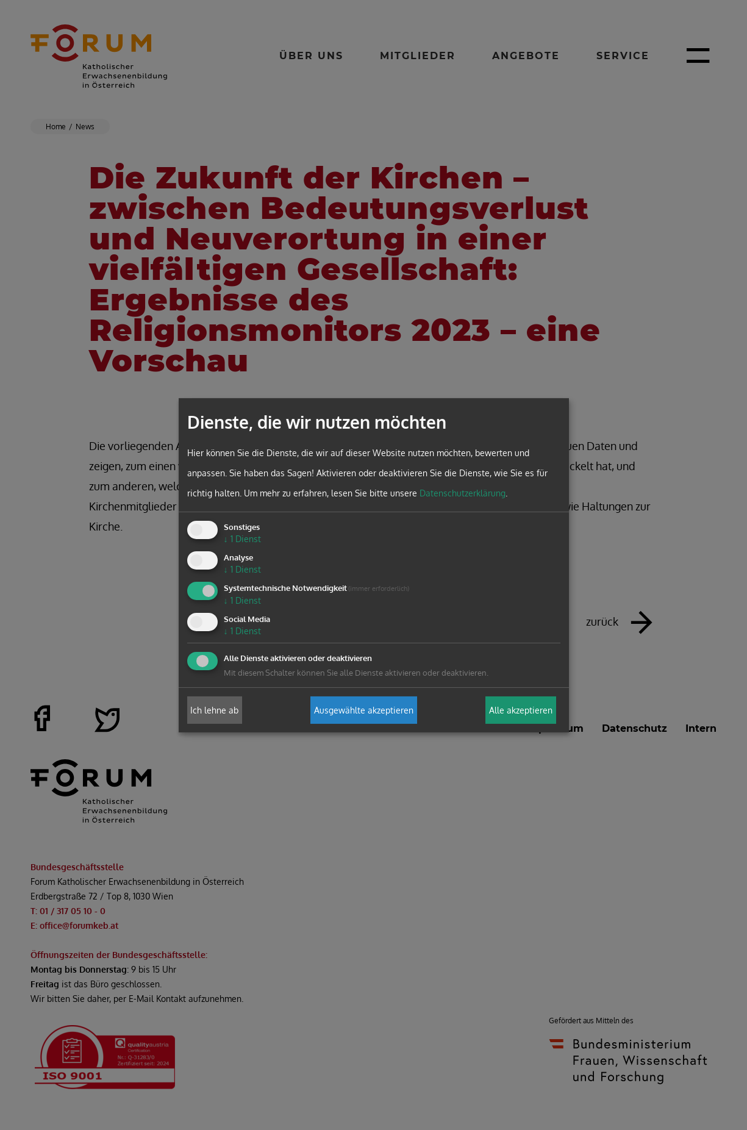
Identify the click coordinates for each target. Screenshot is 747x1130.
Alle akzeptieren (520, 710)
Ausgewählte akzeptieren (363, 710)
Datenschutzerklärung (463, 493)
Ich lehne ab (214, 710)
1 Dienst (242, 539)
